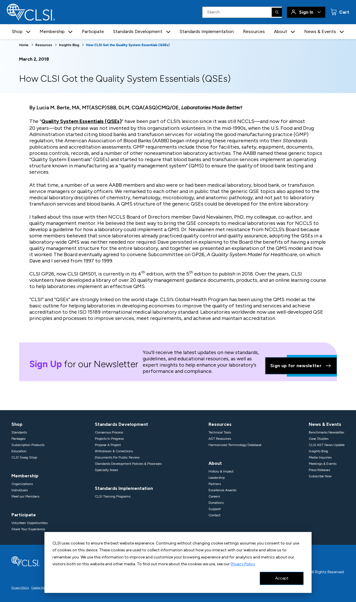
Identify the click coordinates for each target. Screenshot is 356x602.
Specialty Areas (106, 470)
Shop (16, 424)
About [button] (280, 31)
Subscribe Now (320, 476)
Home (23, 45)
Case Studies (318, 439)
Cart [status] (343, 12)
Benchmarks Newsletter (326, 432)
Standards (19, 432)
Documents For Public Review (117, 457)
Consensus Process (109, 432)
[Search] (277, 12)
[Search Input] (242, 12)
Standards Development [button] (137, 31)
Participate (93, 31)
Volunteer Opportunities (29, 523)
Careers (214, 496)
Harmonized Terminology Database (234, 445)
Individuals (19, 490)
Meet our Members (25, 496)
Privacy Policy (243, 564)
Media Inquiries (320, 457)
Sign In (306, 12)
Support (214, 509)
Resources (254, 31)
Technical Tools (219, 432)
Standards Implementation (207, 31)
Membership (24, 475)
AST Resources (219, 439)
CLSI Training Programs (112, 496)
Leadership (216, 478)
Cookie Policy (39, 587)
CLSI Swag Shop (24, 457)
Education (18, 451)
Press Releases (319, 470)
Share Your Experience (28, 529)
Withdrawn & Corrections (114, 451)
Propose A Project (108, 445)
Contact (214, 515)
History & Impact (221, 471)
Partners (214, 484)
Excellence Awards (222, 490)
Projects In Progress (109, 439)
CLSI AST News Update (327, 445)
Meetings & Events (322, 464)
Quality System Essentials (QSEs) (81, 121)
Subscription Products (27, 445)
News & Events (325, 424)
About (215, 463)
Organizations (22, 484)
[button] (28, 31)
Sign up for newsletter (301, 365)
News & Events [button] (320, 31)
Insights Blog (69, 45)
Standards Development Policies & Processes (128, 464)
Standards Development (121, 424)
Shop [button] (17, 31)
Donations (216, 503)
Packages (18, 439)
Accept (282, 578)
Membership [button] (52, 31)
